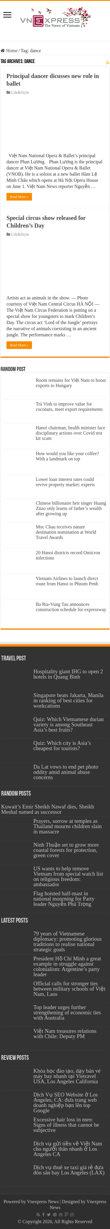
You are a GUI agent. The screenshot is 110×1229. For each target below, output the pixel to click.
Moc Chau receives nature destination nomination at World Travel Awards (66, 532)
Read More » (19, 197)
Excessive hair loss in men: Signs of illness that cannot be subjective (66, 1124)
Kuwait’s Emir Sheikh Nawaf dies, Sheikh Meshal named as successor (47, 809)
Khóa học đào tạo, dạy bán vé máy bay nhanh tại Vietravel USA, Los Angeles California (67, 1076)
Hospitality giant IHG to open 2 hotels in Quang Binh (68, 674)
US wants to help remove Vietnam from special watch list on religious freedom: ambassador (68, 876)
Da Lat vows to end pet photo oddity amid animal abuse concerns (65, 772)
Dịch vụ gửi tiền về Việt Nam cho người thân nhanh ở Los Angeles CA (67, 1148)
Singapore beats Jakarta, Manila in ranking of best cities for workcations (68, 700)
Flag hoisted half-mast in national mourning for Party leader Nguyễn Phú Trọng (63, 898)
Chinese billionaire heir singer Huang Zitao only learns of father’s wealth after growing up (71, 508)
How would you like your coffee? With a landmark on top (67, 456)
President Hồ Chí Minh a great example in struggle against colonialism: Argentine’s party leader (67, 966)
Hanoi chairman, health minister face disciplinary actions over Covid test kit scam (70, 433)
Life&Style (20, 92)
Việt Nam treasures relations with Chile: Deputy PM (65, 1033)
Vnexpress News (43, 1201)
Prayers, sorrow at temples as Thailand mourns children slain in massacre (67, 826)
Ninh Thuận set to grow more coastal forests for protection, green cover (66, 850)
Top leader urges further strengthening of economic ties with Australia (67, 1012)
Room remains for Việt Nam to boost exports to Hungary (71, 383)
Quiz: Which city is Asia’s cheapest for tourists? (62, 745)
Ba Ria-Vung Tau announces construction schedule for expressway (71, 607)
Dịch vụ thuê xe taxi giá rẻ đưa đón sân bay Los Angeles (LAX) (69, 1170)
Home (9, 50)
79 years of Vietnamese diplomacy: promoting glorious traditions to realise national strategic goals (67, 941)
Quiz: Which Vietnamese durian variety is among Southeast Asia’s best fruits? (68, 724)
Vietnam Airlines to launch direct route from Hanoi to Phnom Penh (67, 581)
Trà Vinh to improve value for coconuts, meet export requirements (69, 406)
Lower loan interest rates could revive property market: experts (65, 482)
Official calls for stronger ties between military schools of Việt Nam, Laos (69, 988)
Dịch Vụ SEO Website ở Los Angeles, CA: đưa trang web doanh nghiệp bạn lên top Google (65, 1102)
